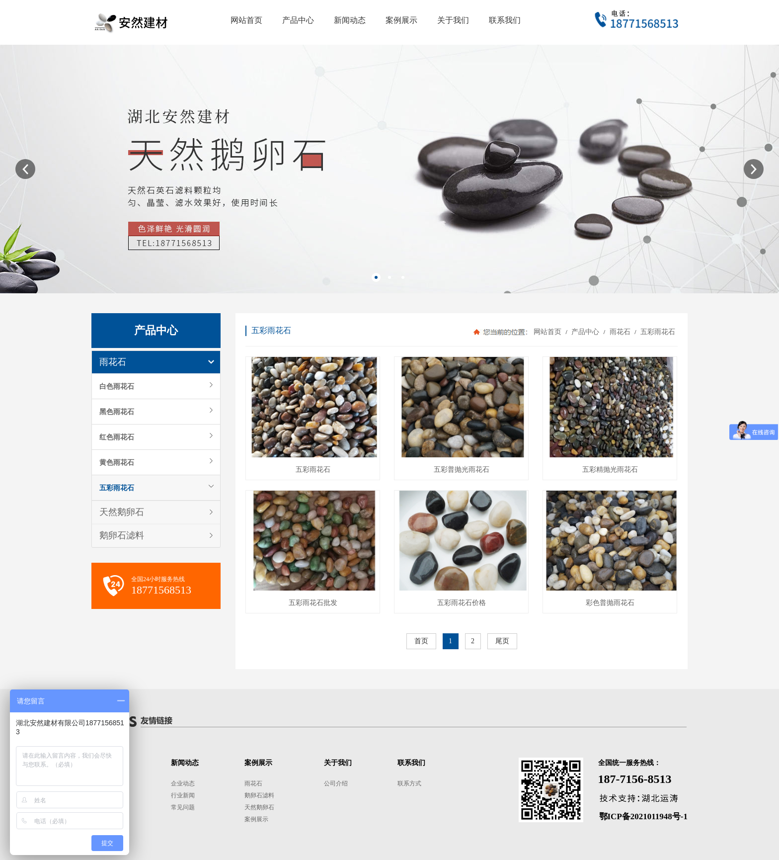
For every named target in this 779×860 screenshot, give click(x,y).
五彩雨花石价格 (461, 602)
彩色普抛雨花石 (610, 602)
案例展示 (256, 819)
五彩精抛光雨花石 (610, 469)
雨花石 (112, 362)
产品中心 (585, 332)
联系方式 (409, 783)
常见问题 (183, 807)
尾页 (502, 641)
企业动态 (183, 783)
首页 (421, 641)
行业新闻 (183, 795)
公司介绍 (336, 783)
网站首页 (547, 332)
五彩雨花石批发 (313, 602)
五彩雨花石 (116, 488)
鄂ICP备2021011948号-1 (643, 816)
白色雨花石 (116, 386)
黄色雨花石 (116, 462)
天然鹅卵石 (121, 512)
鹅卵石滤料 (121, 535)
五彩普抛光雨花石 (461, 469)
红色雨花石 (116, 437)
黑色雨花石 (116, 412)
